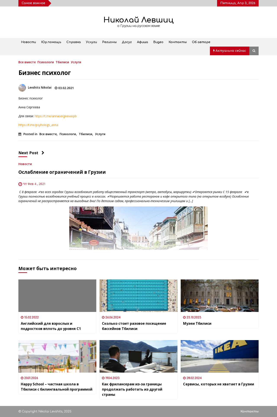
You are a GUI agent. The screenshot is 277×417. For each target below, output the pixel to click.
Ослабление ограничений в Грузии (62, 172)
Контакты (178, 42)
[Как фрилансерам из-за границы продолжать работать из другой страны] (138, 356)
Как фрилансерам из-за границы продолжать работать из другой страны (132, 389)
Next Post (31, 152)
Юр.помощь (51, 42)
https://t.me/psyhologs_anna (38, 125)
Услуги (91, 42)
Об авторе (201, 42)
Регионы (109, 42)
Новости (28, 42)
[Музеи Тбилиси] (220, 295)
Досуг (127, 42)
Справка (73, 42)
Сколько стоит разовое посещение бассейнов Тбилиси (134, 326)
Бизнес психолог (44, 72)
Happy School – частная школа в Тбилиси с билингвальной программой (56, 387)
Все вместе (27, 62)
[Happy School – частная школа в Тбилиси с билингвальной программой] (57, 356)
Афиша (142, 42)
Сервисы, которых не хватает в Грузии (218, 384)
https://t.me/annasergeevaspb (56, 116)
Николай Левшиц (138, 20)
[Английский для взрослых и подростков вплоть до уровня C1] (57, 295)
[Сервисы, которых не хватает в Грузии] (220, 356)
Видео (158, 42)
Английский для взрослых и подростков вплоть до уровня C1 (51, 326)
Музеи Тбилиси (197, 323)
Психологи (45, 62)
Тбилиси (62, 62)
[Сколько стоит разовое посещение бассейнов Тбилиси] (138, 295)
